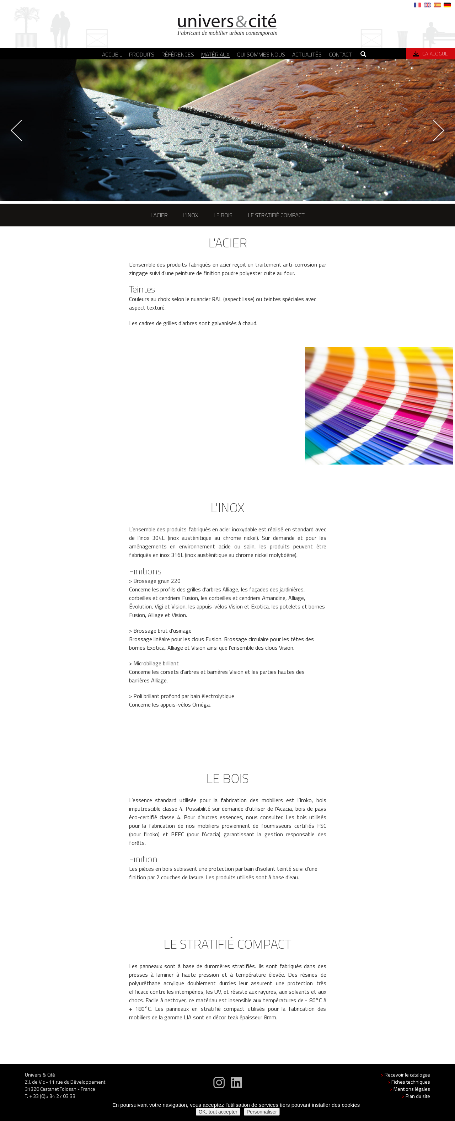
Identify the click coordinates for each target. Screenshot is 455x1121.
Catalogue (430, 53)
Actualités (307, 54)
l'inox (190, 215)
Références (177, 54)
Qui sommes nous (261, 54)
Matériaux (215, 54)
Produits (141, 54)
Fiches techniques (408, 1089)
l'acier (158, 215)
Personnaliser (262, 1112)
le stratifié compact (276, 215)
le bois (223, 215)
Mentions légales (410, 1096)
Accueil (112, 54)
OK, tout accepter (218, 1112)
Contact (340, 54)
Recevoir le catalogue (405, 1081)
